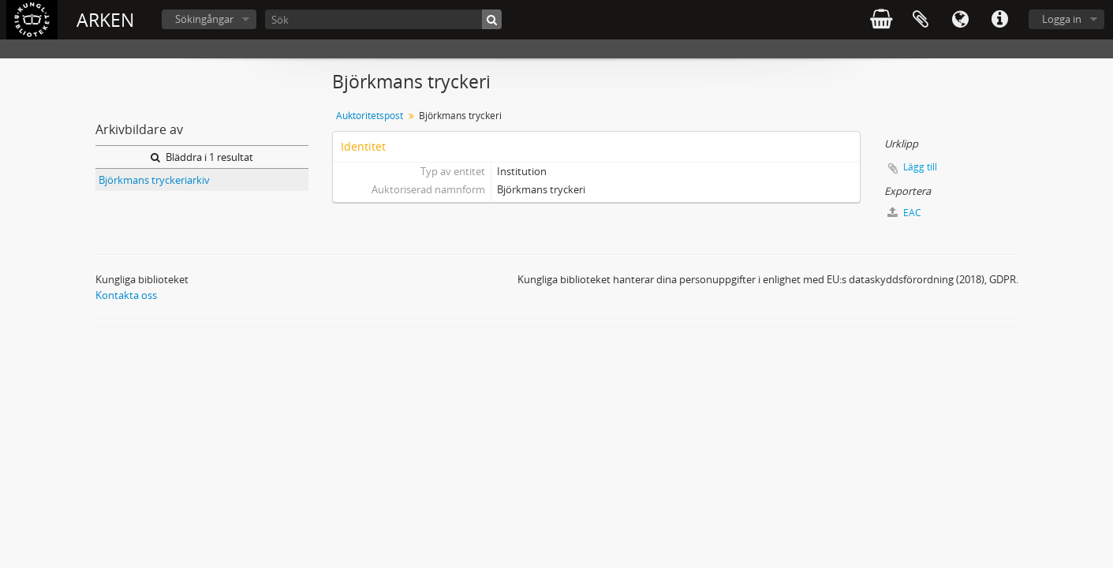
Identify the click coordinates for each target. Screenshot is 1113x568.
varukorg (881, 19)
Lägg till (920, 167)
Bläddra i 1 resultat (202, 157)
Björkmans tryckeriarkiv (154, 180)
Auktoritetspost (369, 115)
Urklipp (920, 19)
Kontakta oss (126, 295)
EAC (904, 212)
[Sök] (383, 19)
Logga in (1061, 19)
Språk (960, 19)
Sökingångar (204, 19)
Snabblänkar (999, 19)
